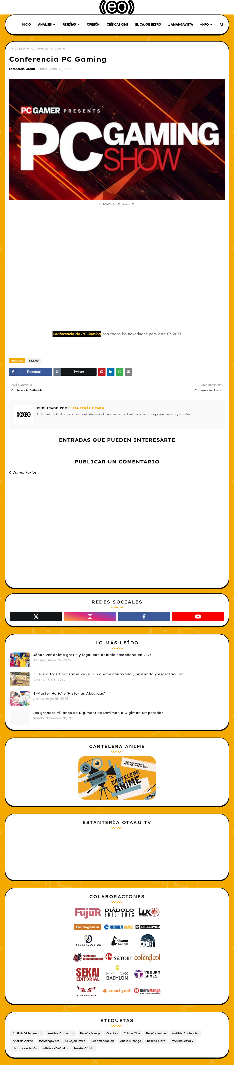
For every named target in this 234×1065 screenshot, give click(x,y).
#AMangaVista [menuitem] (180, 24)
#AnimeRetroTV (183, 1041)
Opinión (112, 1033)
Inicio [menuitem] (26, 24)
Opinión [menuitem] (93, 24)
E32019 (24, 48)
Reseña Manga (90, 1033)
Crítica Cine (132, 1033)
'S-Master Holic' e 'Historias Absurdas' (68, 693)
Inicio (12, 48)
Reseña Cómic (83, 1048)
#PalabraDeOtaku (55, 1048)
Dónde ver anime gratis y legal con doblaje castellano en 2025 (91, 655)
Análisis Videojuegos (27, 1033)
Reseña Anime (156, 1033)
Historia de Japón (25, 1048)
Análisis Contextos (61, 1033)
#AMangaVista (49, 1041)
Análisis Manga (130, 1041)
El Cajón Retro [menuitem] (148, 24)
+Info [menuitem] (204, 24)
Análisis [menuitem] (45, 24)
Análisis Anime (23, 1041)
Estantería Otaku (22, 69)
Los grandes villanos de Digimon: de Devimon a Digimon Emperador (97, 713)
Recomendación (102, 1041)
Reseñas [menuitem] (69, 24)
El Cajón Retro (75, 1041)
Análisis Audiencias (185, 1033)
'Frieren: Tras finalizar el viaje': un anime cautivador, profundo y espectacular (107, 674)
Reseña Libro (156, 1041)
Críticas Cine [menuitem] (117, 24)
